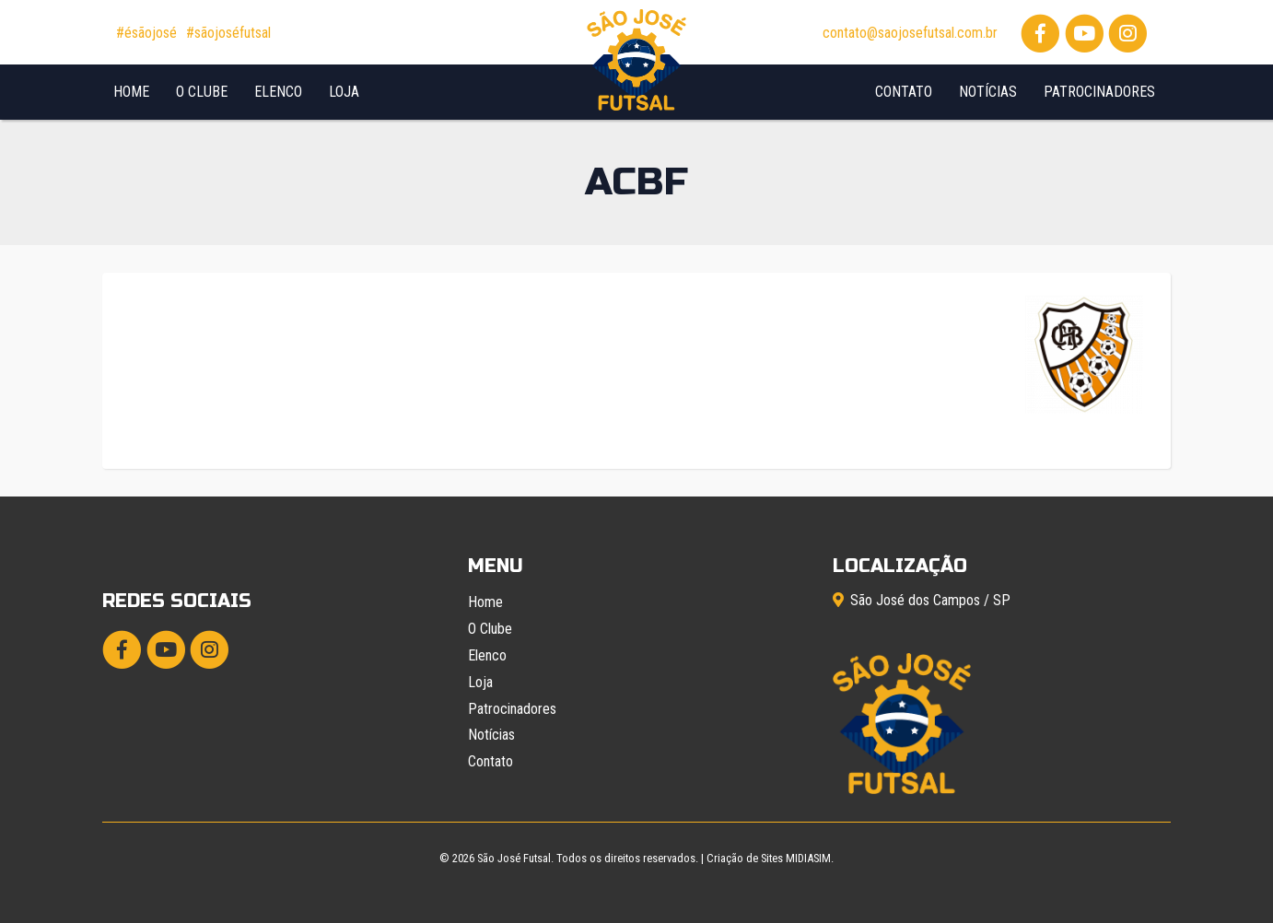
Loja (344, 91)
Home (131, 91)
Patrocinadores (1099, 91)
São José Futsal (514, 858)
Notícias (988, 91)
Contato (903, 91)
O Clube (202, 91)
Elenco (278, 91)
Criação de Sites (745, 858)
